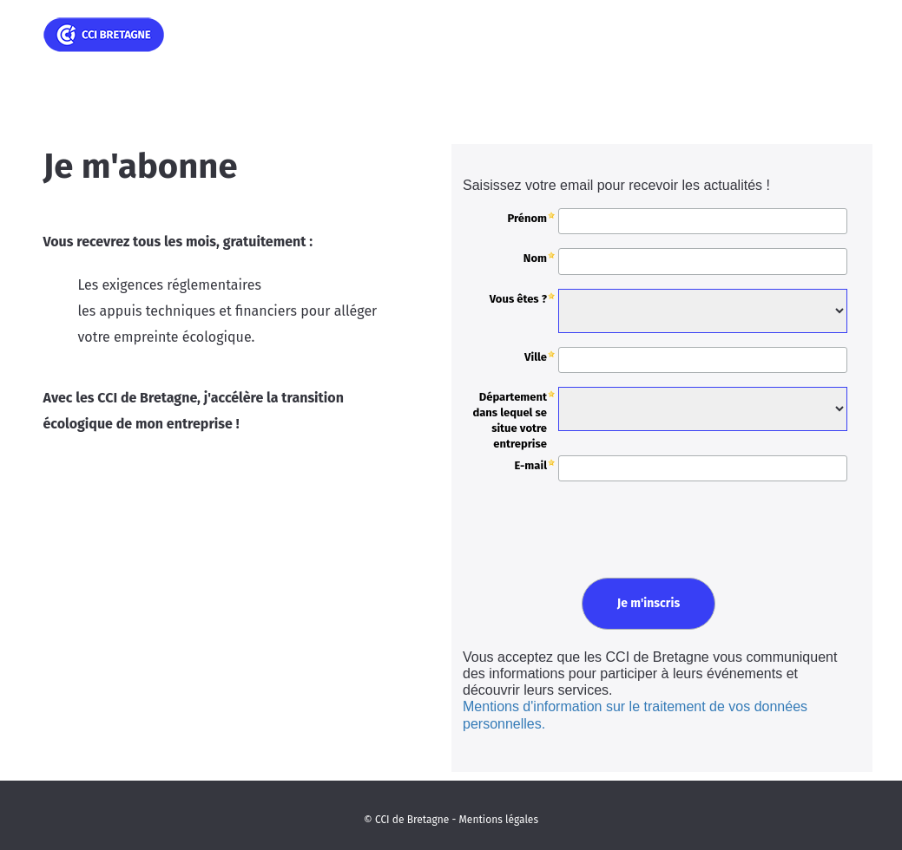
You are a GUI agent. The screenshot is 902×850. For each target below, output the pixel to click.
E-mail (530, 465)
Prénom (527, 218)
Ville (535, 356)
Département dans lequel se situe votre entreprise (509, 420)
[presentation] (589, 526)
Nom (535, 258)
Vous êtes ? (518, 298)
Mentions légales (498, 820)
